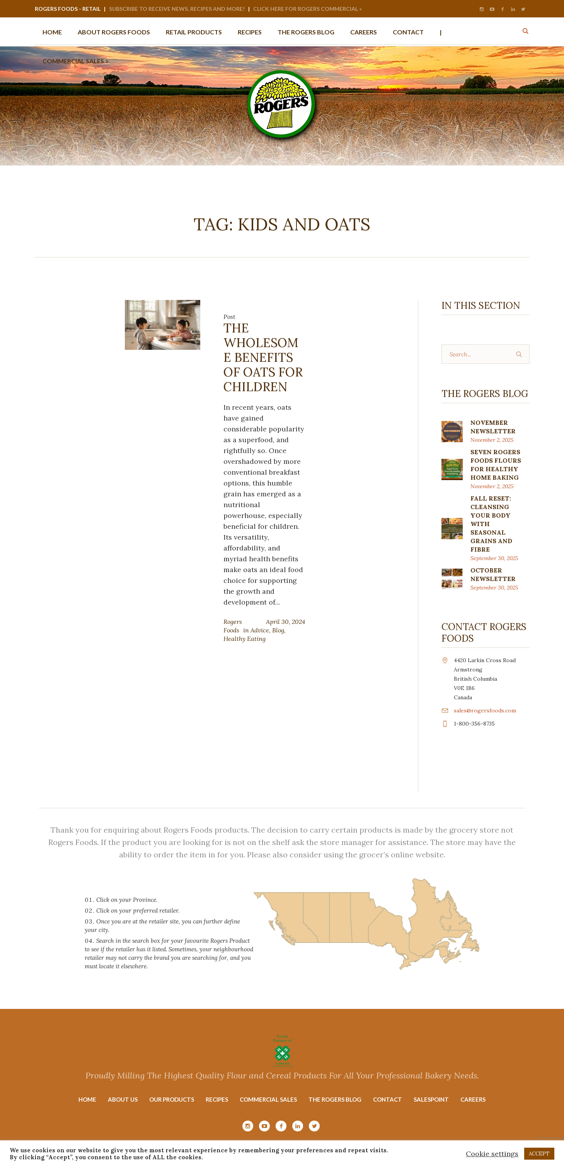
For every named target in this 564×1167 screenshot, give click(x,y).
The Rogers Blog (334, 1099)
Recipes (217, 1099)
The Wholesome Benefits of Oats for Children (263, 357)
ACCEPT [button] (539, 1153)
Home (87, 1099)
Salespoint (431, 1099)
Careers (473, 1099)
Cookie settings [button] (492, 1153)
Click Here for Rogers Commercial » (307, 8)
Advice (259, 630)
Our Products (171, 1099)
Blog (278, 630)
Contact (387, 1099)
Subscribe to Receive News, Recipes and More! (177, 8)
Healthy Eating (244, 638)
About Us (123, 1099)
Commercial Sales (268, 1099)
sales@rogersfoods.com (485, 710)
